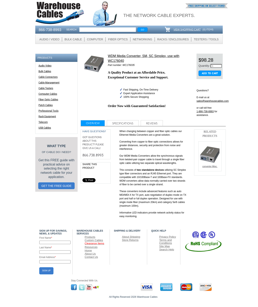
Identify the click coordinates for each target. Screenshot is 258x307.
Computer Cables (47, 94)
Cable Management (48, 82)
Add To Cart (210, 73)
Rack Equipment (47, 116)
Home (88, 250)
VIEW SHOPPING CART (187, 29)
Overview (93, 123)
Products (90, 236)
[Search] (107, 29)
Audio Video (44, 65)
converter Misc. (210, 156)
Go (142, 29)
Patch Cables (45, 105)
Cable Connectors (48, 77)
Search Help (166, 249)
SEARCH (71, 29)
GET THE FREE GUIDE (56, 185)
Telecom (43, 122)
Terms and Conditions (165, 241)
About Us (90, 253)
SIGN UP (46, 270)
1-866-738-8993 (205, 111)
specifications (122, 123)
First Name (45, 237)
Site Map (164, 246)
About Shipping (131, 236)
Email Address (47, 257)
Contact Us (91, 256)
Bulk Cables (44, 71)
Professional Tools (48, 110)
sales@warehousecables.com (213, 101)
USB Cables (44, 127)
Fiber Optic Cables (48, 99)
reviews (151, 123)
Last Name (45, 247)
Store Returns (130, 239)
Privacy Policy (167, 236)
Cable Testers (45, 88)
